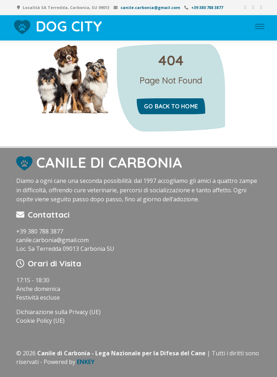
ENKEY (85, 362)
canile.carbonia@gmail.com (150, 7)
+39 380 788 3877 (207, 7)
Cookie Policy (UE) (40, 321)
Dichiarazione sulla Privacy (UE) (58, 312)
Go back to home (171, 106)
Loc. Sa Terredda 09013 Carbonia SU (65, 249)
